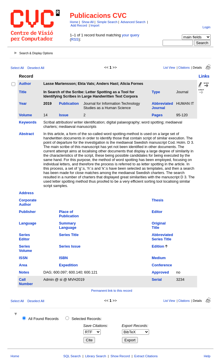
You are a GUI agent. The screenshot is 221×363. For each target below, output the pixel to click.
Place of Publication (69, 213)
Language (27, 223)
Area (23, 265)
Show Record (120, 356)
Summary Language (67, 225)
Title (22, 92)
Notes (24, 272)
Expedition (68, 265)
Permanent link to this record (111, 290)
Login (206, 27)
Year (23, 103)
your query (130, 35)
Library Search (95, 356)
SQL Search (72, 356)
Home (74, 22)
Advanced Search (133, 22)
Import (95, 25)
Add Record (79, 25)
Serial (157, 279)
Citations (184, 67)
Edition (158, 246)
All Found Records (43, 319)
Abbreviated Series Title (162, 237)
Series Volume (25, 248)
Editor (157, 211)
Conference (162, 265)
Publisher (27, 211)
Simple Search (107, 22)
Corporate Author (28, 202)
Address (26, 193)
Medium (158, 258)
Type (156, 92)
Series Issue (70, 246)
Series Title (69, 235)
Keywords (28, 122)
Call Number (26, 281)
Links (204, 76)
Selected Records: (87, 319)
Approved (160, 272)
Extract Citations (146, 356)
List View (169, 67)
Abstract (26, 134)
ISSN (23, 258)
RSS (75, 39)
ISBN (63, 258)
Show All (88, 22)
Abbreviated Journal (162, 105)
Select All (17, 68)
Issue (63, 115)
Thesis (157, 200)
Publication (69, 103)
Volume (25, 115)
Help (207, 356)
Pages (157, 115)
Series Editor (24, 237)
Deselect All (35, 68)
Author (25, 83)
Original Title (158, 225)
